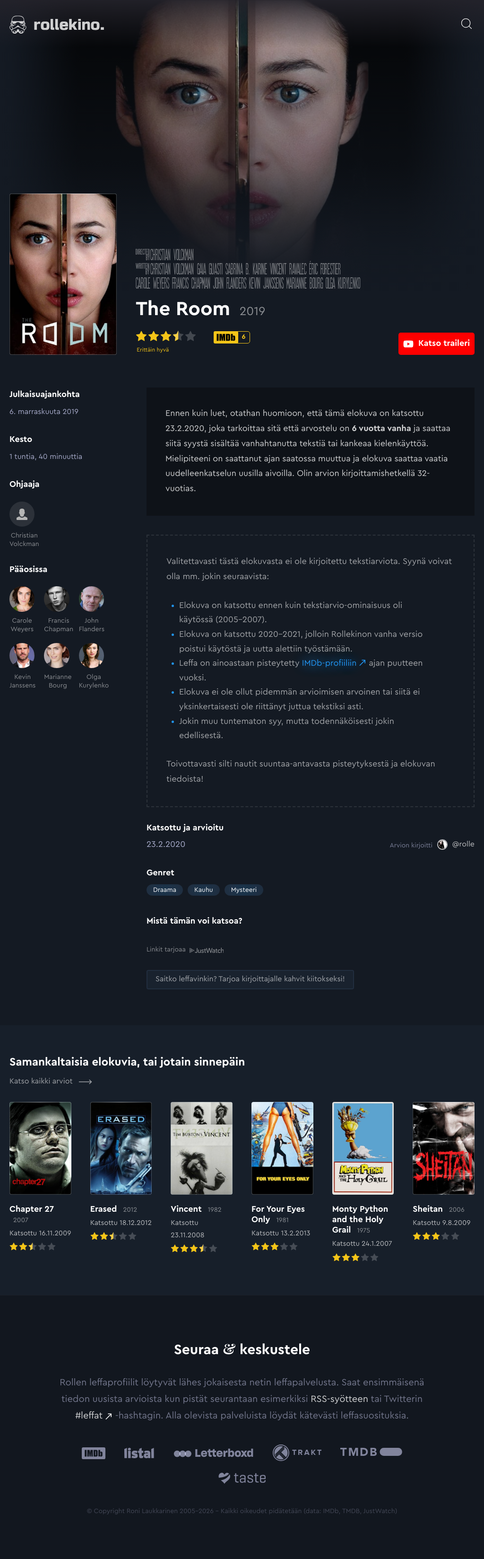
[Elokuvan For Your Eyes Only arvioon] (282, 1177)
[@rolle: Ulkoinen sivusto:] (456, 844)
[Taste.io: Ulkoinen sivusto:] (242, 1478)
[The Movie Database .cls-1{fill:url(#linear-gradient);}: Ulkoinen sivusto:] (371, 1452)
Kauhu (203, 890)
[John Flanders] (91, 610)
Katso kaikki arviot (50, 1080)
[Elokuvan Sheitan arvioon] (444, 1171)
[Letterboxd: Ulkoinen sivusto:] (213, 1452)
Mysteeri (244, 890)
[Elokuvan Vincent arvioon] (202, 1178)
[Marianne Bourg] (56, 666)
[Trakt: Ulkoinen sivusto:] (299, 1452)
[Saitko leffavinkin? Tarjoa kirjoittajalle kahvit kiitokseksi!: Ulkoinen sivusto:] (250, 978)
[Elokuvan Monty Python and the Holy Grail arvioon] (363, 1182)
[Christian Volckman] (22, 525)
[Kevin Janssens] (22, 666)
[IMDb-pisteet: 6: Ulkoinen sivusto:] (243, 337)
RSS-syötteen (339, 1398)
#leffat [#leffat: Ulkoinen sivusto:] (89, 1414)
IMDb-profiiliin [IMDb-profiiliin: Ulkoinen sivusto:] (329, 663)
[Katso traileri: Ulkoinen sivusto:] (436, 336)
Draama (164, 890)
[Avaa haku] (466, 19)
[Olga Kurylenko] (91, 666)
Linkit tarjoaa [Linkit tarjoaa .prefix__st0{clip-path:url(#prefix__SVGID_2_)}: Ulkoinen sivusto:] (185, 950)
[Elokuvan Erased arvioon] (121, 1171)
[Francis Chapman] (56, 610)
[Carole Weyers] (22, 610)
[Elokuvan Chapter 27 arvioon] (40, 1177)
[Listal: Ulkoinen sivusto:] (137, 1452)
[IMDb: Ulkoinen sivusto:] (93, 1452)
